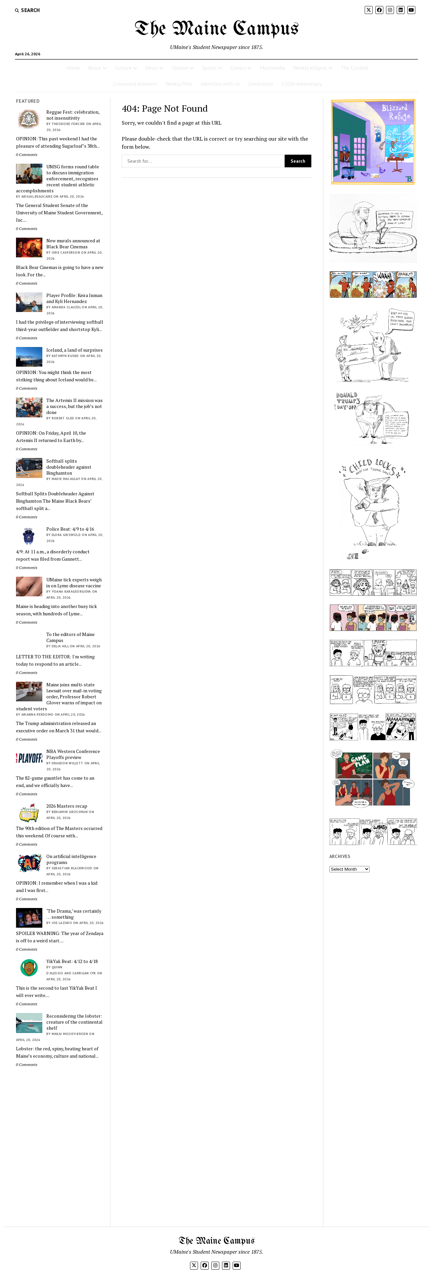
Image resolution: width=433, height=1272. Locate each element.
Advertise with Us (220, 83)
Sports (209, 67)
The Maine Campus (217, 29)
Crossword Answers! (135, 83)
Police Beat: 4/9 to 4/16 (70, 529)
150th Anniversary (301, 83)
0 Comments (26, 154)
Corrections (260, 83)
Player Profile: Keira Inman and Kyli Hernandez (74, 298)
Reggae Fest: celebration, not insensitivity (72, 115)
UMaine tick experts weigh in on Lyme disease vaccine (74, 583)
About (94, 67)
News (151, 67)
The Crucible (354, 67)
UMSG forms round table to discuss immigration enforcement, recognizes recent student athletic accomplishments (57, 179)
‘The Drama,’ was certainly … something (73, 914)
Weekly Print (179, 83)
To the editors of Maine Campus (70, 637)
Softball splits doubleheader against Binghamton (68, 467)
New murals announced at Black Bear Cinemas (73, 244)
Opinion (180, 67)
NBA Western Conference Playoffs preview (73, 754)
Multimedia (272, 67)
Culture (123, 67)
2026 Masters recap (66, 806)
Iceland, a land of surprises (74, 350)
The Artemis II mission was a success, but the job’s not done (74, 406)
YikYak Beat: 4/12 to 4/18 (72, 961)
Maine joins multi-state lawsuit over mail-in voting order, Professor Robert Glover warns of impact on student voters (59, 697)
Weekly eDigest (310, 67)
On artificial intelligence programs (71, 859)
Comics (238, 67)
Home (73, 67)
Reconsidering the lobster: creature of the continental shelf (74, 1022)
